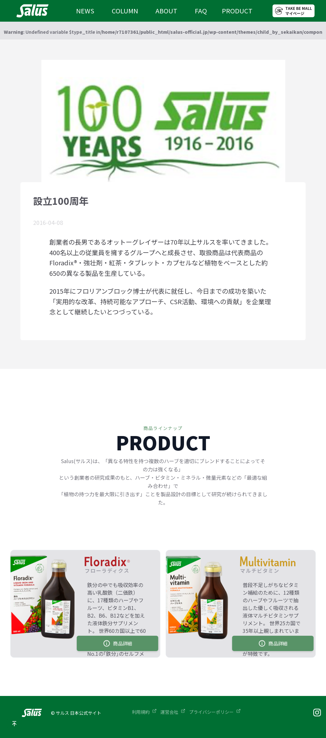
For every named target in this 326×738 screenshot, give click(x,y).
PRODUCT (237, 10)
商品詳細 (117, 643)
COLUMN (125, 10)
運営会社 (172, 712)
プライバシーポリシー (215, 712)
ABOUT (166, 10)
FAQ (201, 10)
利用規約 (144, 712)
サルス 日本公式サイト (78, 713)
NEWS (85, 10)
